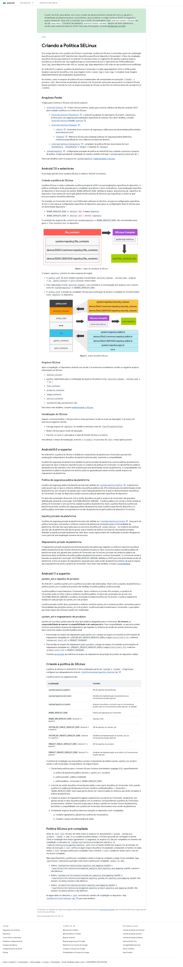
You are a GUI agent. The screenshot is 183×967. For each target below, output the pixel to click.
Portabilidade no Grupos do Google (76, 952)
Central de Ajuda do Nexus (133, 937)
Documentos (25, 3)
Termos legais (35, 962)
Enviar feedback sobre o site (73, 962)
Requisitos (6, 934)
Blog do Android (69, 937)
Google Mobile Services (131, 945)
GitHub (5, 952)
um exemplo (59, 654)
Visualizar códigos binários (12, 941)
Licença (46, 962)
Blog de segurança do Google (74, 941)
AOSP (44, 37)
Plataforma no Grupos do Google (75, 945)
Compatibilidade (123, 564)
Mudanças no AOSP (116, 26)
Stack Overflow (128, 949)
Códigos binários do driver (12, 949)
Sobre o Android (9, 962)
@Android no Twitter (70, 930)
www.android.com (130, 941)
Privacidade (55, 962)
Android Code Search (48, 3)
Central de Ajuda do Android (133, 930)
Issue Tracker (127, 952)
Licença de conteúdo (107, 910)
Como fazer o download (12, 937)
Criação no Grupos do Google (74, 949)
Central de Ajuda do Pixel (132, 934)
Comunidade (23, 962)
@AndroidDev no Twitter (72, 934)
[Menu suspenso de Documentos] (34, 3)
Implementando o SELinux (104, 159)
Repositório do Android (11, 930)
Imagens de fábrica (10, 945)
